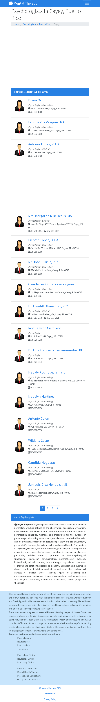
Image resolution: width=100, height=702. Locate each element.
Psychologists (29, 24)
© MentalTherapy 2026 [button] (50, 688)
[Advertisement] (50, 34)
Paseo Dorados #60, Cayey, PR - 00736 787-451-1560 (50, 106)
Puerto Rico (44, 24)
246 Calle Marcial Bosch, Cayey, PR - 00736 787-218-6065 (50, 491)
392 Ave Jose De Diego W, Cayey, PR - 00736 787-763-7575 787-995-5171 (50, 312)
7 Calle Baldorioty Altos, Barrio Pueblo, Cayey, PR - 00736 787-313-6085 (50, 446)
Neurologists (23, 641)
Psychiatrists (23, 645)
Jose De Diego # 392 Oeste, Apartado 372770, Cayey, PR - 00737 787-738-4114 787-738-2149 (50, 223)
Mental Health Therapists (29, 672)
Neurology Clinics (25, 658)
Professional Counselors (29, 675)
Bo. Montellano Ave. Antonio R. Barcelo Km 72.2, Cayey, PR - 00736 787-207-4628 (50, 379)
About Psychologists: (24, 517)
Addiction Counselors (27, 668)
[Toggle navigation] (87, 3)
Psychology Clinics (26, 655)
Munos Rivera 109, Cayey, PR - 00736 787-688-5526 (50, 425)
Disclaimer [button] (50, 693)
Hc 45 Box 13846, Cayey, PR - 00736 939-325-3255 (50, 334)
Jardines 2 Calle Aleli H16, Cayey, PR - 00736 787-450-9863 (50, 468)
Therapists (22, 649)
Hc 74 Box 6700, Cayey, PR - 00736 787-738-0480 (50, 150)
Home (16, 24)
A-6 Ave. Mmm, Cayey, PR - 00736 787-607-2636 (50, 402)
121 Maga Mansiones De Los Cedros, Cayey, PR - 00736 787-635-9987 (50, 290)
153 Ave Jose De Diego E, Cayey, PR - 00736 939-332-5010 (50, 128)
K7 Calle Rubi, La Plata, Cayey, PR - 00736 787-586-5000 (50, 268)
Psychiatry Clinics (25, 662)
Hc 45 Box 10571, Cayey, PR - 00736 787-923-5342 (50, 356)
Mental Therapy (23, 3)
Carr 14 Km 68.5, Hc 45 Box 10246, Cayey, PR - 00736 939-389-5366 (50, 246)
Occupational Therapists (29, 679)
